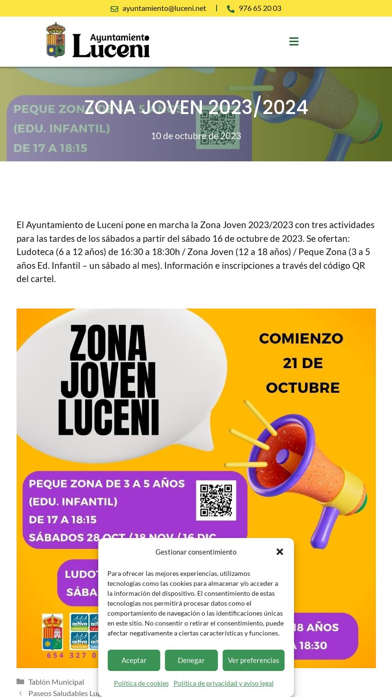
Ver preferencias (253, 660)
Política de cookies (141, 683)
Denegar (191, 660)
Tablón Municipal (56, 681)
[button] (280, 551)
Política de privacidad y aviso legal (224, 683)
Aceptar (134, 660)
